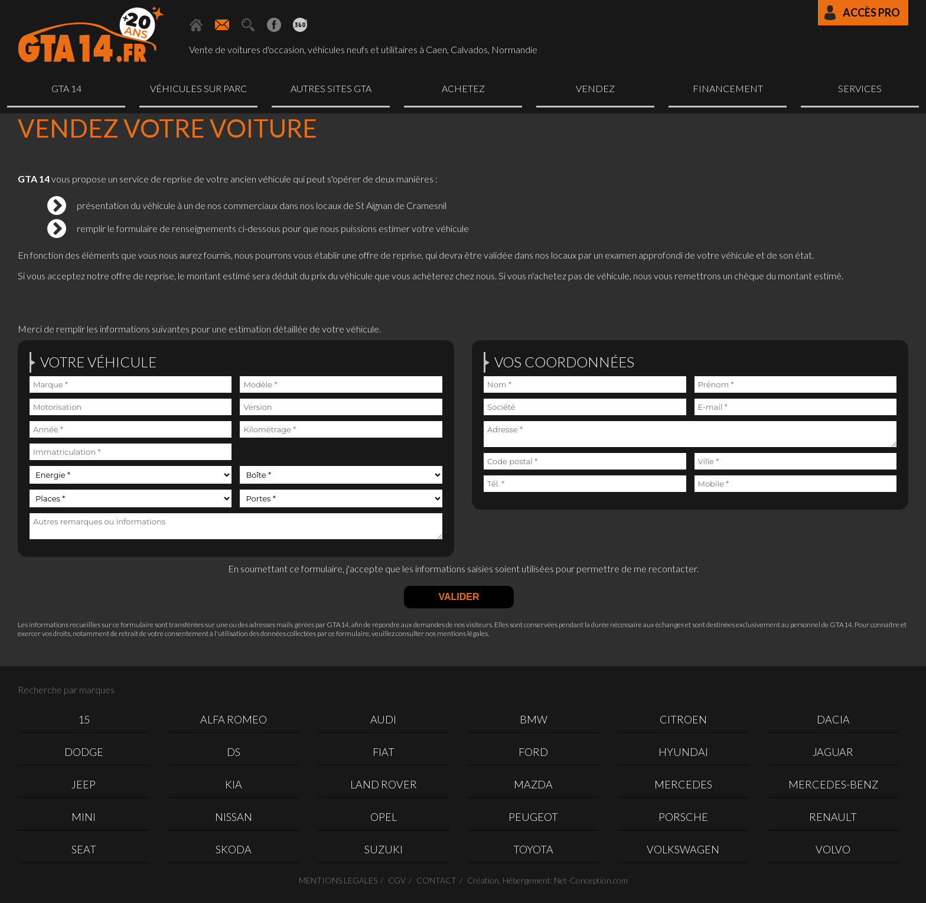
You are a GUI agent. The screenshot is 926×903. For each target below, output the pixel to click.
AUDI (383, 719)
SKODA (234, 849)
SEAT (83, 849)
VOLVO (833, 849)
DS (233, 751)
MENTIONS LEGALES (338, 880)
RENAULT (833, 816)
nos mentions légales (456, 633)
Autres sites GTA (331, 88)
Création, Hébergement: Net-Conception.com (547, 880)
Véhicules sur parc (198, 88)
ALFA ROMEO (233, 719)
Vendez (595, 88)
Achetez (463, 88)
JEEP (83, 784)
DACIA (833, 719)
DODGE (83, 751)
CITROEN (683, 719)
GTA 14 (66, 88)
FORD (533, 751)
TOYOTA (533, 849)
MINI (83, 816)
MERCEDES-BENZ (833, 784)
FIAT (383, 751)
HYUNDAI (683, 751)
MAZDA (533, 784)
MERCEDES (683, 784)
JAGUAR (833, 751)
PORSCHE (683, 816)
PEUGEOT (533, 816)
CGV (397, 880)
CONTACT (436, 880)
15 (84, 719)
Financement (728, 88)
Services (860, 88)
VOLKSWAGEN (683, 849)
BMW (533, 719)
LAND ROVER (383, 784)
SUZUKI (383, 849)
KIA (233, 784)
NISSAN (233, 816)
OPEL (383, 816)
